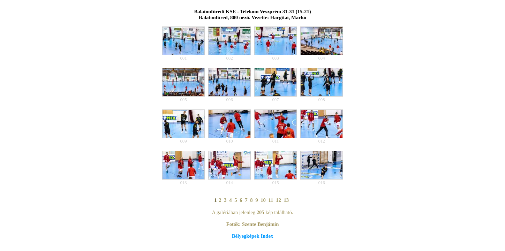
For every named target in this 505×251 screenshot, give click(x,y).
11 (271, 200)
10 (263, 200)
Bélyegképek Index (252, 236)
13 (286, 200)
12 (278, 200)
